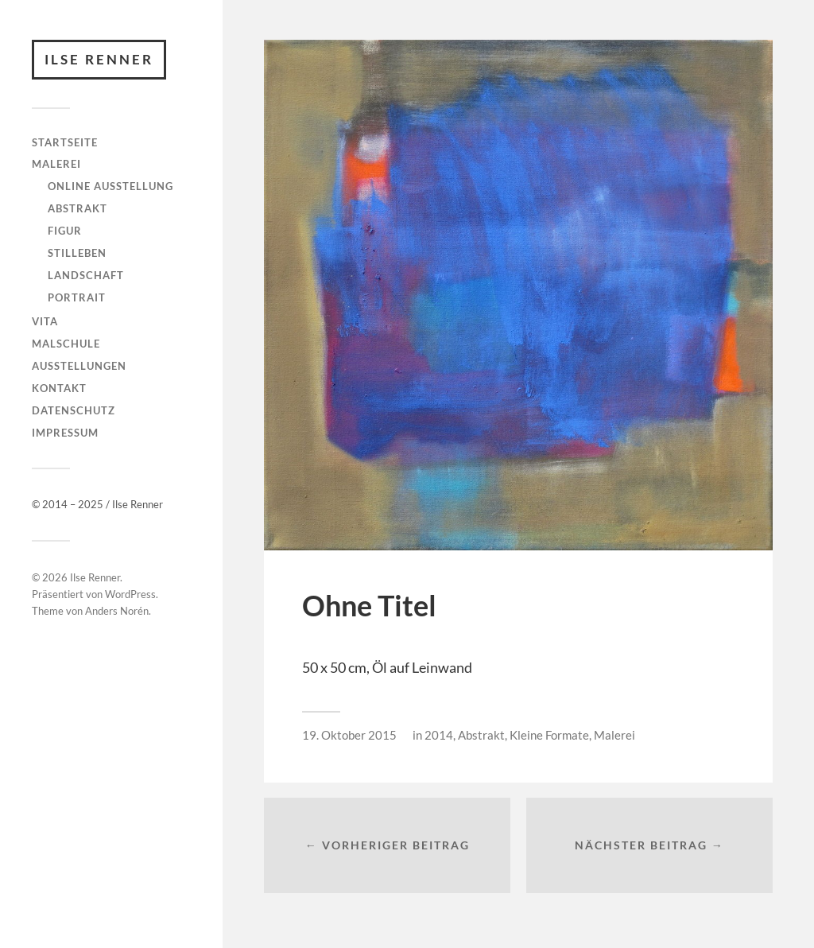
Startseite (65, 142)
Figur (65, 230)
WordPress (130, 594)
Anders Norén (117, 610)
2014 (438, 735)
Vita (45, 321)
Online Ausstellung (110, 186)
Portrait (77, 297)
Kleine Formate (549, 735)
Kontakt (59, 388)
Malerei (56, 163)
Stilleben (77, 253)
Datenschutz (73, 410)
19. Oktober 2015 (349, 735)
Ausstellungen (79, 365)
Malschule (66, 343)
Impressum (65, 432)
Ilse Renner (99, 59)
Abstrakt (77, 208)
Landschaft (86, 275)
